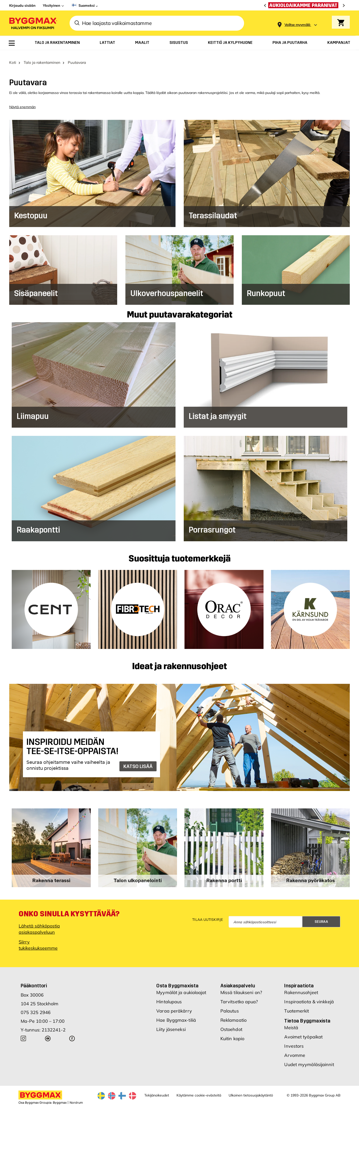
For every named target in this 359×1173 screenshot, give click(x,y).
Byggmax (60, 1097)
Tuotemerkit (296, 1005)
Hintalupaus (169, 996)
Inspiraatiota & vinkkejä (309, 996)
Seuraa (321, 916)
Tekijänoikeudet (156, 1089)
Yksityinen (51, 5)
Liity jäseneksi (171, 1023)
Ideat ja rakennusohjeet (179, 661)
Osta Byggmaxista (177, 980)
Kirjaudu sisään (22, 5)
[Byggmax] (32, 23)
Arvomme (294, 1049)
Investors (294, 1040)
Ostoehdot (231, 1023)
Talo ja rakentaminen (42, 56)
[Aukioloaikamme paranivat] (304, 5)
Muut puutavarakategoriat (179, 309)
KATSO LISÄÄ (138, 761)
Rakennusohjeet (301, 987)
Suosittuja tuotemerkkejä (180, 553)
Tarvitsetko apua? (239, 996)
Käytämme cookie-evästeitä (199, 1089)
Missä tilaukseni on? (241, 987)
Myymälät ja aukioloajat (181, 987)
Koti (12, 56)
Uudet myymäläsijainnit (309, 1059)
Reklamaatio (233, 1014)
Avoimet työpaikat (303, 1031)
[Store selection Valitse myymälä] (297, 25)
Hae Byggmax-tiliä (176, 1014)
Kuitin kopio (232, 1033)
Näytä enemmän (22, 101)
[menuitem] (12, 43)
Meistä (291, 1022)
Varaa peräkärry (174, 1005)
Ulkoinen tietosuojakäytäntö (251, 1089)
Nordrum (76, 1097)
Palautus (229, 1005)
